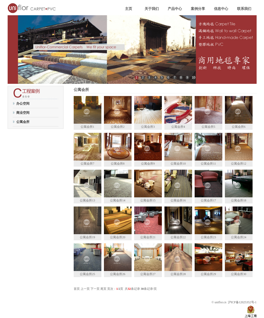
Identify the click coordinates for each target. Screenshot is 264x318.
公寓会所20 (117, 237)
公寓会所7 (87, 163)
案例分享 (198, 9)
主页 (128, 9)
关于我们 (152, 9)
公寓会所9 (148, 163)
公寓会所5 (208, 127)
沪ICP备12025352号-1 (242, 302)
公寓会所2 (118, 127)
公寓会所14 (117, 200)
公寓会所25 (87, 274)
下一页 (95, 289)
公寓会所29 (208, 274)
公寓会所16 (178, 200)
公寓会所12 (238, 163)
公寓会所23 (208, 237)
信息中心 (221, 9)
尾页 (103, 289)
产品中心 (175, 9)
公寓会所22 (178, 237)
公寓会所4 (178, 127)
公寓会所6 (238, 127)
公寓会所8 (118, 163)
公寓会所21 (148, 237)
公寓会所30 (238, 274)
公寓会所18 (238, 200)
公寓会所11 (208, 163)
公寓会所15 (148, 200)
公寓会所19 (87, 237)
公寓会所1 (87, 127)
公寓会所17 (208, 200)
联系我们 (244, 9)
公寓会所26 (117, 274)
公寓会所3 (148, 127)
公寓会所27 (148, 274)
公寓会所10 (178, 163)
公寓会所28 (178, 274)
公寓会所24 (238, 237)
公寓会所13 (87, 200)
